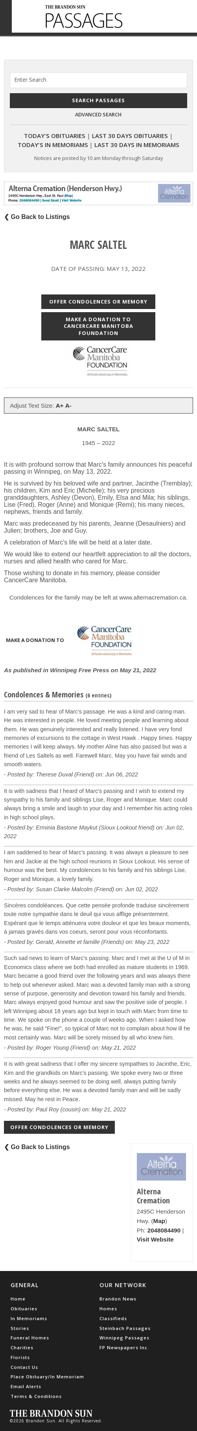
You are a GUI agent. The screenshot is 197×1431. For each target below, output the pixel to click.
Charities (22, 1347)
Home (18, 1299)
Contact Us (24, 1367)
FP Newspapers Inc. (124, 1347)
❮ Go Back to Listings (37, 216)
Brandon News (117, 1299)
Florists (20, 1357)
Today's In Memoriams (53, 145)
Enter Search (30, 79)
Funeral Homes (30, 1338)
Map (159, 1221)
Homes (108, 1308)
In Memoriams (29, 1318)
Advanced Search (98, 114)
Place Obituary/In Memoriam (47, 1376)
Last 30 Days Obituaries (130, 136)
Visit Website (155, 1239)
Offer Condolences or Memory (98, 301)
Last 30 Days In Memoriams (136, 145)
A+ (60, 405)
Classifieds (113, 1318)
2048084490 (163, 1230)
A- (68, 405)
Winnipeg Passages (124, 1338)
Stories (20, 1328)
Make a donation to (74, 641)
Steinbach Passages (125, 1328)
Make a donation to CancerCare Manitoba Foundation (98, 326)
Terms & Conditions (36, 1396)
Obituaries (24, 1308)
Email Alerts (26, 1386)
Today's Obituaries (54, 136)
